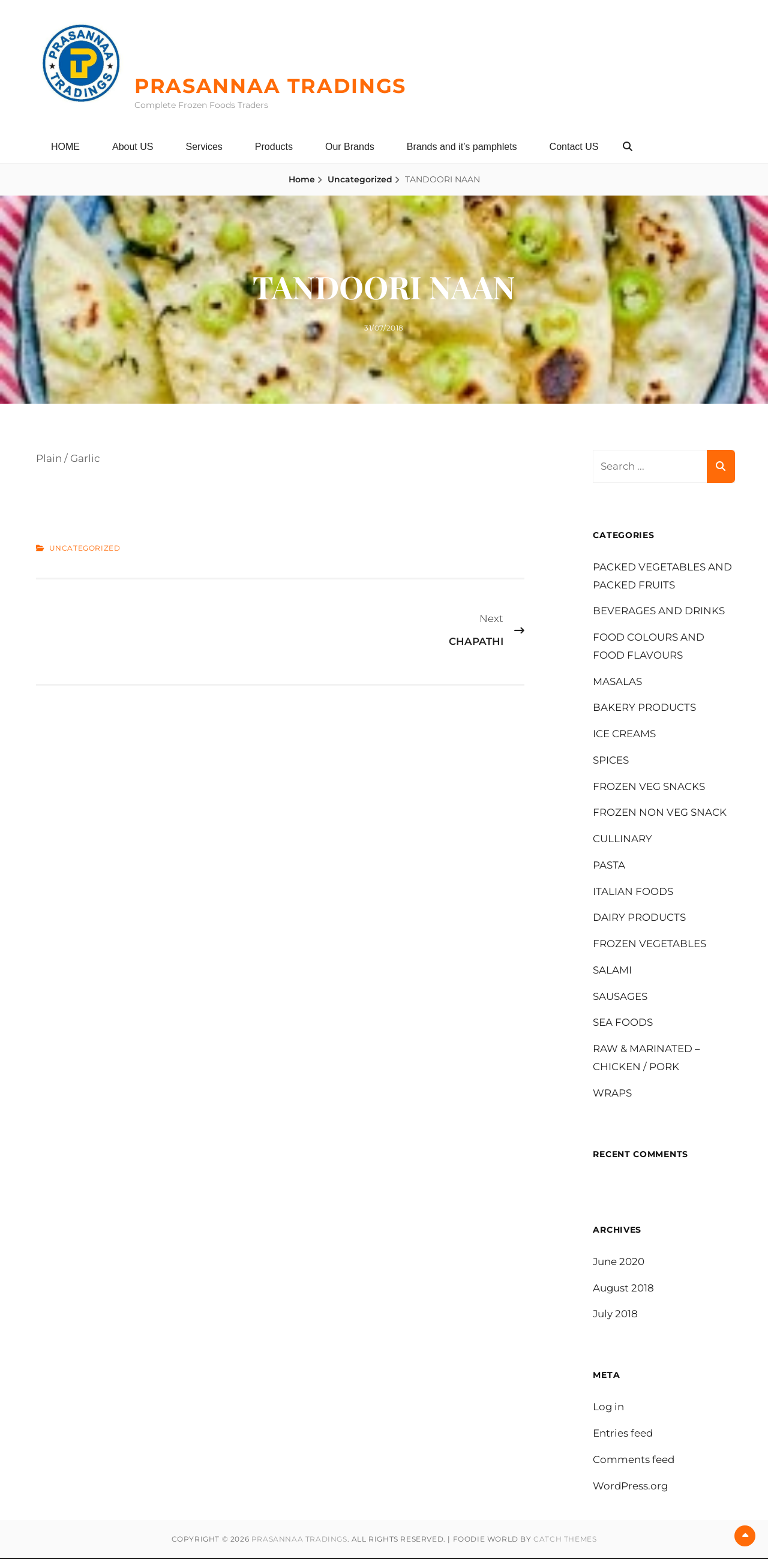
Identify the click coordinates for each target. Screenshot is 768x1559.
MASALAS (617, 681)
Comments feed (634, 1461)
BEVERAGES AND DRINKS (659, 611)
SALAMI (612, 970)
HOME (65, 147)
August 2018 (624, 1288)
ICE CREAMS (624, 734)
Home (302, 179)
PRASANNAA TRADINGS (276, 85)
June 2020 (619, 1262)
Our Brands (349, 147)
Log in (609, 1408)
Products (274, 147)
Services (203, 147)
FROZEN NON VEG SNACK (660, 813)
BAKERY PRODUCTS (644, 708)
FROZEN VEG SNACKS (649, 786)
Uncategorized (360, 179)
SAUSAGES (620, 996)
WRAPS (612, 1093)
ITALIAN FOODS (633, 891)
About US (132, 147)
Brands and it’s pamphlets (462, 147)
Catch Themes (564, 1540)
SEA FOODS (623, 1023)
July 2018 (615, 1314)
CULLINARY (622, 839)
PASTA (609, 865)
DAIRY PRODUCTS (639, 918)
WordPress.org (631, 1486)
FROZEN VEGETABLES (649, 944)
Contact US (574, 147)
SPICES (611, 760)
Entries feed (623, 1434)
